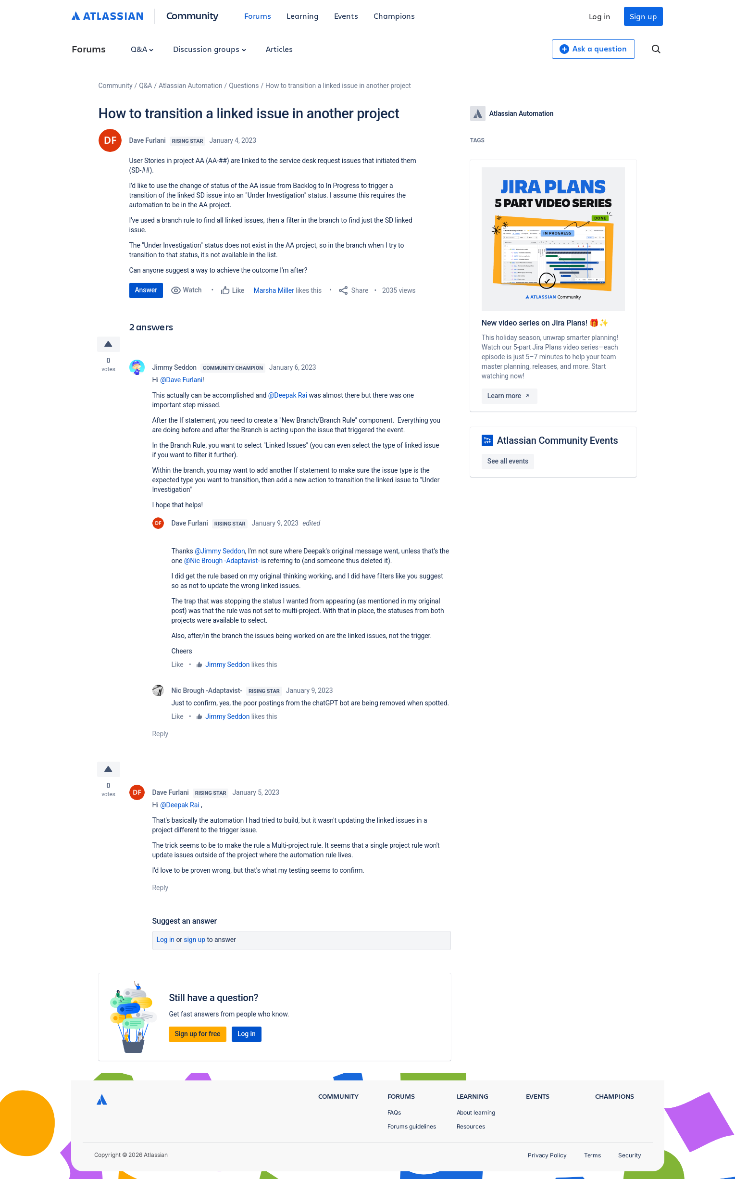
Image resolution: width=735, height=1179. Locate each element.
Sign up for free (197, 1034)
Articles (279, 49)
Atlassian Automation (190, 85)
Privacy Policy (547, 1155)
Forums (258, 16)
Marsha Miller (274, 290)
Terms (592, 1155)
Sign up (643, 16)
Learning (302, 16)
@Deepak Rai (287, 395)
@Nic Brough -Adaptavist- (222, 560)
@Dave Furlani (181, 380)
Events (346, 16)
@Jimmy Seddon (220, 551)
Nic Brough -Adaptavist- (207, 690)
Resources (471, 1126)
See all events (507, 461)
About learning (476, 1112)
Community (192, 15)
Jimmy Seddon (174, 367)
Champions (394, 16)
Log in (600, 16)
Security (629, 1155)
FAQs (394, 1112)
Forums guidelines (411, 1126)
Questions (244, 85)
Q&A (142, 49)
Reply (160, 734)
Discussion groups (209, 49)
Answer (146, 290)
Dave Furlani (147, 140)
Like (178, 664)
